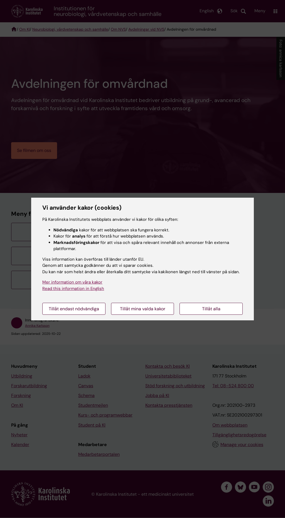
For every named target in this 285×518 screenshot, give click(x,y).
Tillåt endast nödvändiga (74, 309)
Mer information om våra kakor (72, 282)
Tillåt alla (211, 309)
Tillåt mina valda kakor (142, 309)
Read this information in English (73, 288)
